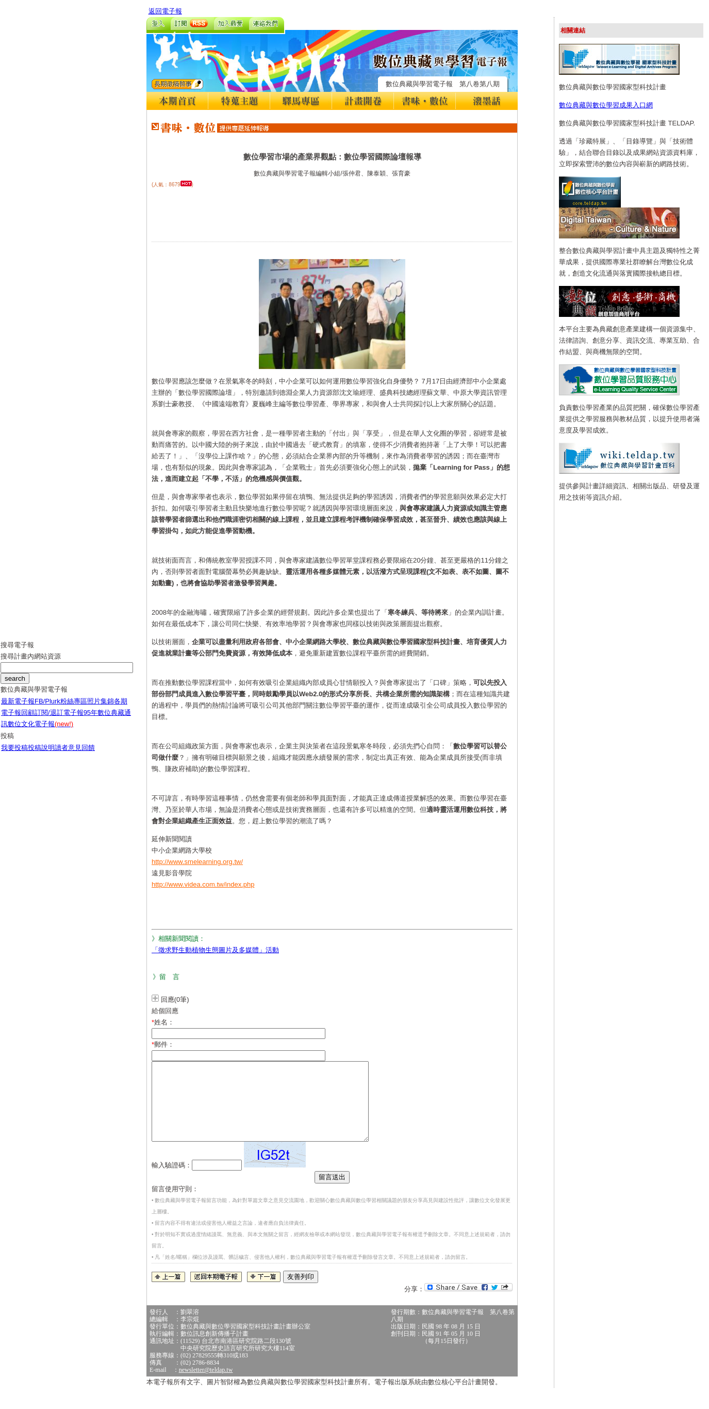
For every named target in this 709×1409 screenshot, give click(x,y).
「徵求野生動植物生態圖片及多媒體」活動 (215, 950)
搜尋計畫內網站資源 (31, 664)
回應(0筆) (175, 999)
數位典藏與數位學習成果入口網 (606, 105)
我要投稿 (14, 755)
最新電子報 (18, 709)
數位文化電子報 (40, 731)
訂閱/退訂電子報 (59, 720)
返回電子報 (165, 11)
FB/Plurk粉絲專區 (61, 709)
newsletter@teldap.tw (206, 1385)
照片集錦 (100, 709)
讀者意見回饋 (75, 755)
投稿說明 (41, 755)
